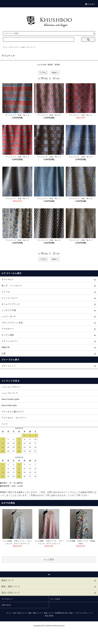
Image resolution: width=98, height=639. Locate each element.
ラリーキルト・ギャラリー (13, 418)
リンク (4, 424)
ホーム (5, 47)
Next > (55, 72)
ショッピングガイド (10, 387)
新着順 (57, 65)
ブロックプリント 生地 (16, 47)
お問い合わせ (6, 605)
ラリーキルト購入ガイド (12, 411)
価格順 (50, 65)
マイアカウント (7, 599)
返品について (48, 613)
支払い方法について (19, 613)
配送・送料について (35, 613)
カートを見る (55, 599)
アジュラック (31, 47)
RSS (46, 616)
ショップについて (9, 393)
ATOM (51, 616)
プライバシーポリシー (82, 613)
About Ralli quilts (9, 405)
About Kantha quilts (10, 399)
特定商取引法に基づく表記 (64, 613)
